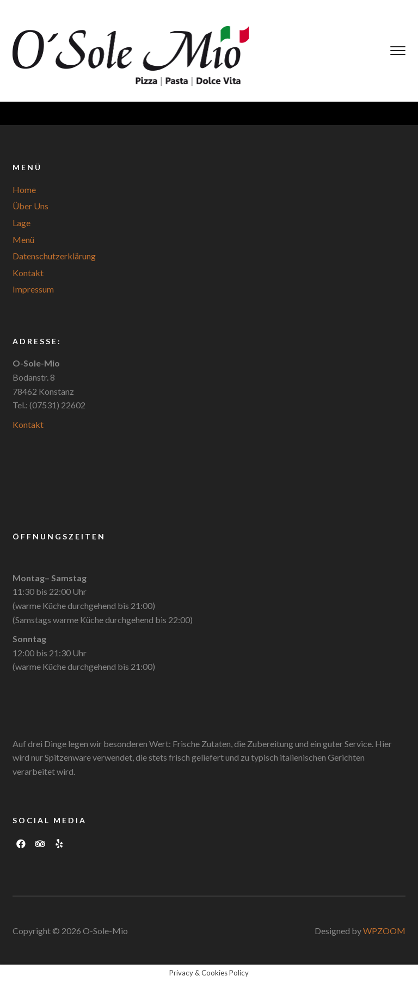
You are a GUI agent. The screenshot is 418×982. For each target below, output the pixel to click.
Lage (21, 222)
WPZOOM (384, 930)
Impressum (33, 289)
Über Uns (30, 206)
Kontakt (28, 273)
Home (24, 189)
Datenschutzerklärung (54, 256)
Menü (23, 239)
